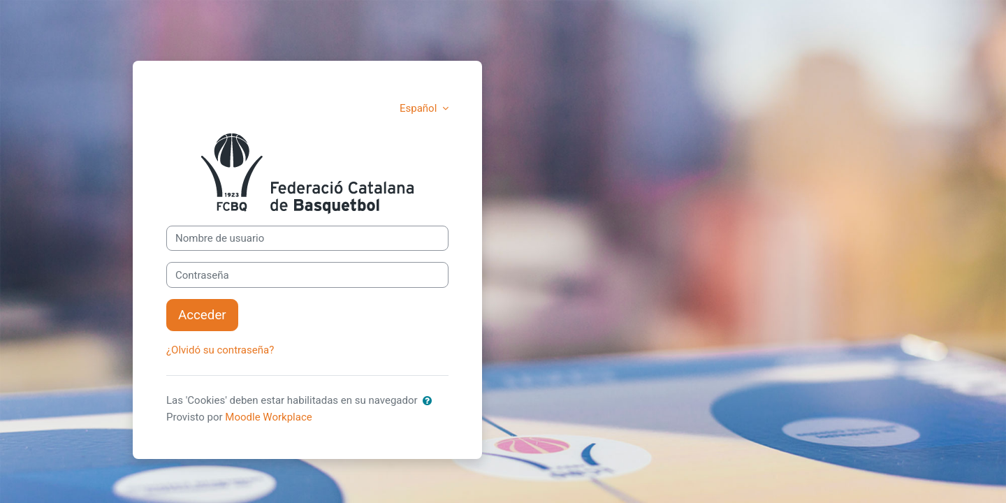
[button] (427, 401)
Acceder (202, 315)
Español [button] (419, 108)
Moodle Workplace (268, 417)
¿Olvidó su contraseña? (220, 350)
